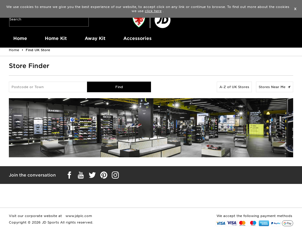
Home (20, 38)
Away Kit (95, 38)
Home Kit (56, 38)
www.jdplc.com (78, 216)
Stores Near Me (274, 87)
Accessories (137, 38)
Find (119, 87)
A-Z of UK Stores (234, 87)
